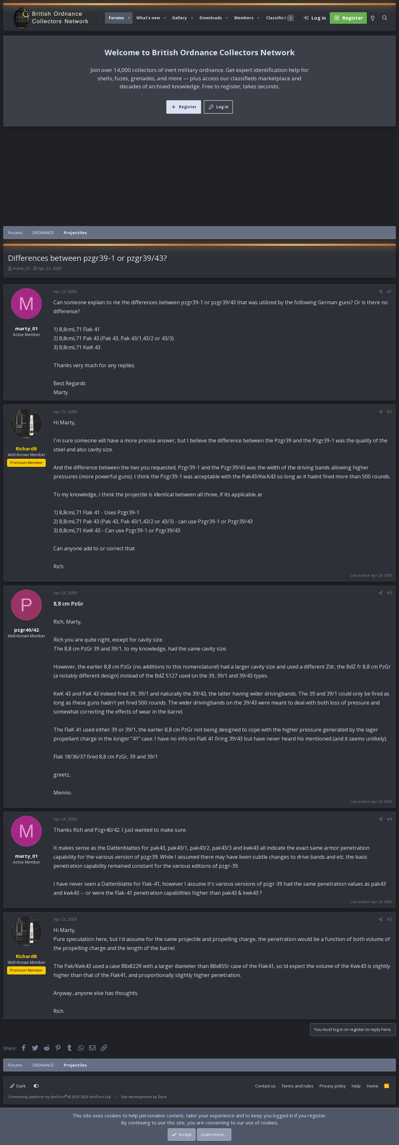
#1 (389, 291)
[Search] (384, 18)
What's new (148, 18)
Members (244, 18)
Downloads (211, 18)
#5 (389, 919)
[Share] (381, 292)
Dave (162, 1096)
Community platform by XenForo (59, 1096)
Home (372, 1086)
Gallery (179, 18)
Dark (18, 1086)
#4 (389, 819)
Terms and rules (297, 1086)
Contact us (265, 1086)
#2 (389, 411)
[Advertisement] (199, 178)
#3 (389, 593)
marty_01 (21, 268)
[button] (129, 18)
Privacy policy (333, 1086)
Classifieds (277, 18)
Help (356, 1086)
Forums (116, 18)
